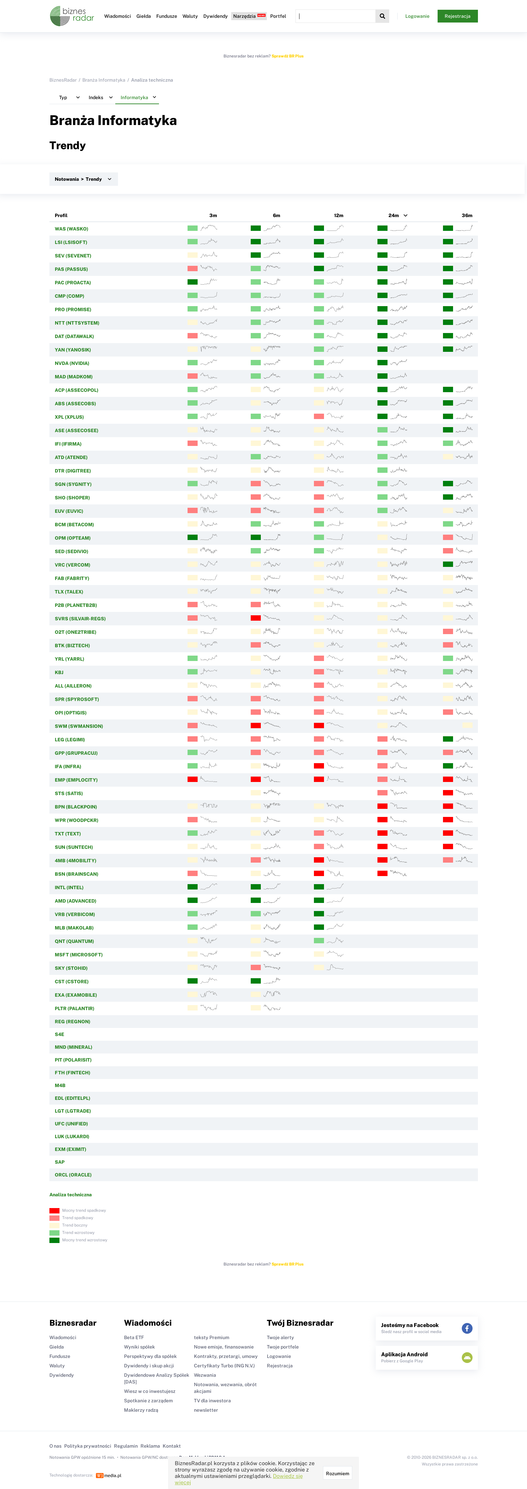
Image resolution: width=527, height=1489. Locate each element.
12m (338, 215)
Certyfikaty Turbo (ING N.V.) (224, 1365)
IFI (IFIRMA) (68, 444)
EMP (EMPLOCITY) (76, 780)
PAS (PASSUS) (71, 269)
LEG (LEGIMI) (70, 739)
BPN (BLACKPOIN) (76, 807)
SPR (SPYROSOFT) (77, 699)
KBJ (59, 672)
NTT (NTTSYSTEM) (77, 323)
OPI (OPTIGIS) (71, 712)
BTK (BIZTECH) (72, 645)
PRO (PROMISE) (73, 309)
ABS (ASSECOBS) (75, 403)
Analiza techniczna (70, 1194)
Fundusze (166, 16)
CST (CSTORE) (72, 981)
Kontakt (172, 1446)
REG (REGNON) (72, 1021)
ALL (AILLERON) (73, 686)
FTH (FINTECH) (72, 1072)
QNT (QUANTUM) (74, 941)
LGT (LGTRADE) (73, 1111)
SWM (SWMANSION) (79, 726)
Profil (61, 215)
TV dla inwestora (212, 1400)
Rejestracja (458, 16)
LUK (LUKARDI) (72, 1136)
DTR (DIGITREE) (73, 470)
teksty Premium (211, 1337)
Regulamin (126, 1446)
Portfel (278, 16)
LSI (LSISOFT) (71, 242)
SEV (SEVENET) (73, 255)
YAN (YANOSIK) (73, 350)
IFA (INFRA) (68, 766)
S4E (59, 1034)
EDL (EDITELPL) (72, 1098)
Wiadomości (117, 16)
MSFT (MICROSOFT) (79, 954)
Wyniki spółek (139, 1347)
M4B (60, 1085)
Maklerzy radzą (141, 1410)
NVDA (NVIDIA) (72, 363)
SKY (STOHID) (71, 968)
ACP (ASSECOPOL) (76, 390)
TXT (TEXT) (68, 833)
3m (213, 215)
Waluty (190, 16)
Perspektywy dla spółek (150, 1356)
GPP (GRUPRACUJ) (76, 753)
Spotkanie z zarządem (148, 1400)
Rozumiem (337, 1473)
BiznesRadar (63, 80)
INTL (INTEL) (69, 887)
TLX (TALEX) (69, 591)
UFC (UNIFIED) (71, 1123)
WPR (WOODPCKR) (76, 820)
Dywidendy (215, 16)
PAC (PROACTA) (73, 282)
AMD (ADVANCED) (75, 901)
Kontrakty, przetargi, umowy (226, 1356)
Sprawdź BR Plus (287, 56)
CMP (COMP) (69, 296)
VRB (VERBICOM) (75, 914)
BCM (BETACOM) (74, 524)
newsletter (206, 1410)
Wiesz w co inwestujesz (149, 1391)
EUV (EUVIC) (69, 511)
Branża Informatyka (103, 80)
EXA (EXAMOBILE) (76, 995)
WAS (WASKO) (71, 229)
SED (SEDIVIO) (71, 551)
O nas (55, 1446)
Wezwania (205, 1375)
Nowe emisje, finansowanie (224, 1347)
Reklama (150, 1446)
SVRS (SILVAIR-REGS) (80, 618)
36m (467, 215)
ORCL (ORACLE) (73, 1174)
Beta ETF (134, 1337)
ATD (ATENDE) (71, 457)
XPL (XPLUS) (69, 417)
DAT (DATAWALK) (74, 336)
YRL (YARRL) (69, 659)
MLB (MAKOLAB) (74, 927)
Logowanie (417, 16)
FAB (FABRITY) (72, 578)
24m (394, 215)
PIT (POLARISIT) (73, 1060)
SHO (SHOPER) (72, 497)
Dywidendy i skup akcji (149, 1365)
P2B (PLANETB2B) (76, 605)
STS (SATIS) (69, 793)
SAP (60, 1162)
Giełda (143, 16)
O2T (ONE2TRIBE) (75, 632)
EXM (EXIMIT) (70, 1149)
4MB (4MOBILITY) (75, 860)
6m (276, 215)
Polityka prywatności (87, 1446)
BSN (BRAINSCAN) (76, 874)
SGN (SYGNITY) (73, 484)
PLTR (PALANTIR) (74, 1008)
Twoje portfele (283, 1347)
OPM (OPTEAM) (73, 538)
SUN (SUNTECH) (74, 847)
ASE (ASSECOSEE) (76, 430)
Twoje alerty (280, 1337)
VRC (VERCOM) (72, 565)
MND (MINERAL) (73, 1047)
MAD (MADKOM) (74, 376)
